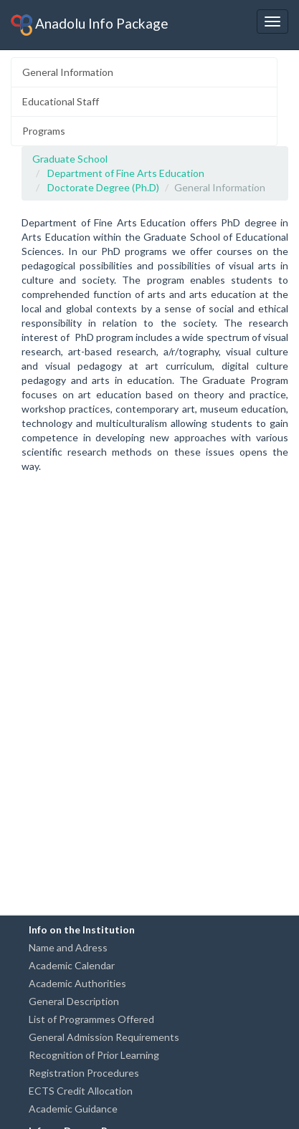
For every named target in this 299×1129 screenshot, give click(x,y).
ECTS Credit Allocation (81, 1091)
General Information (67, 72)
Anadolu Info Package (90, 25)
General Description (74, 1001)
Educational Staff (60, 101)
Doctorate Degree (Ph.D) (103, 187)
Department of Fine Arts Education (125, 173)
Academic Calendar (72, 965)
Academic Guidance (73, 1108)
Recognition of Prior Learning (94, 1055)
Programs (43, 131)
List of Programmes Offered (91, 1019)
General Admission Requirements (104, 1037)
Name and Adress (68, 947)
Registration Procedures (84, 1073)
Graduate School (70, 159)
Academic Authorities (77, 983)
